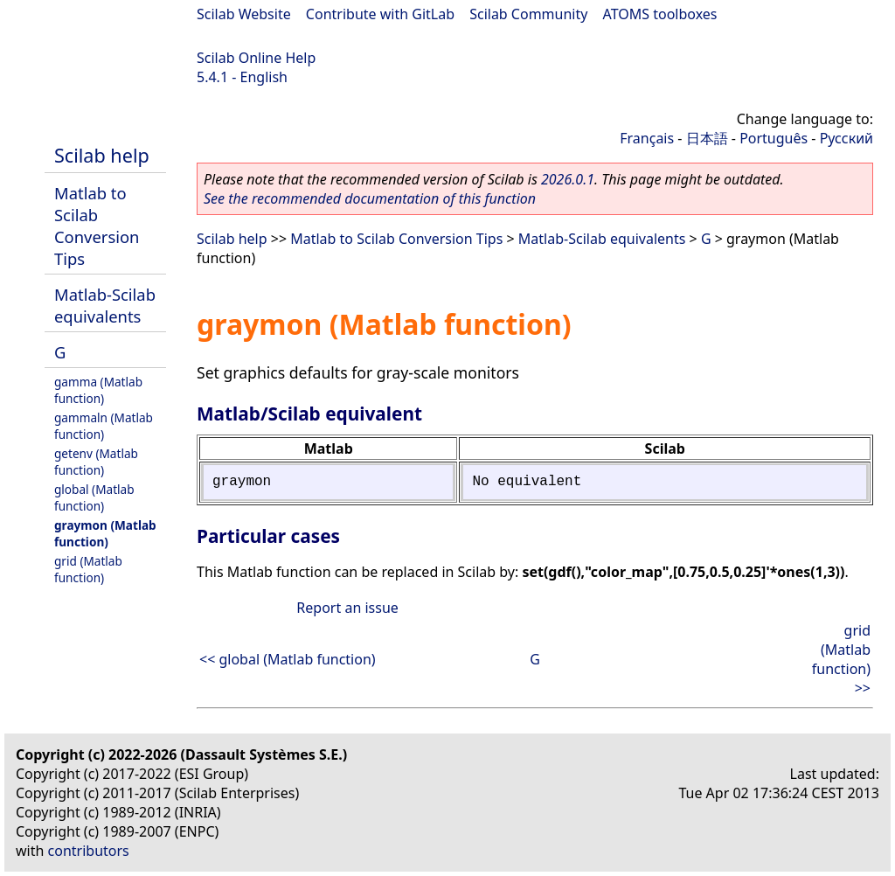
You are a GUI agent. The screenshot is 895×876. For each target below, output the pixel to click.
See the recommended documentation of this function (370, 198)
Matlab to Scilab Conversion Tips (96, 225)
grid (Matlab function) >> (841, 659)
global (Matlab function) (94, 497)
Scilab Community (528, 14)
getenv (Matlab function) (96, 461)
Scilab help (101, 155)
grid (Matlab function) (88, 569)
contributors (88, 850)
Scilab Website (244, 14)
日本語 (707, 138)
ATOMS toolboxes (660, 14)
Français (647, 138)
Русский (846, 138)
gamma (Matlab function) (98, 390)
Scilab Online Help (256, 57)
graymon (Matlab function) (105, 533)
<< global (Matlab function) (287, 659)
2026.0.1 (567, 179)
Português (773, 138)
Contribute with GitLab (380, 14)
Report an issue (347, 607)
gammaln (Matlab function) (103, 425)
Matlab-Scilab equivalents (105, 305)
